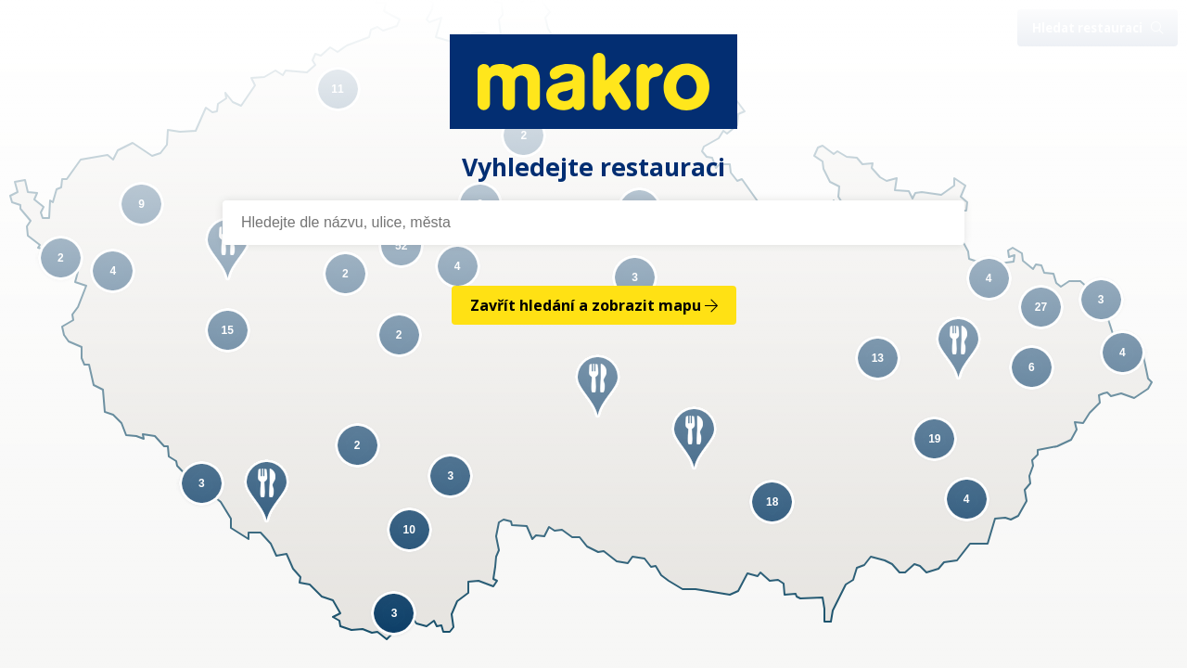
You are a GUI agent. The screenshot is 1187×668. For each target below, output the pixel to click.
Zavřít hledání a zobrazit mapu (594, 305)
